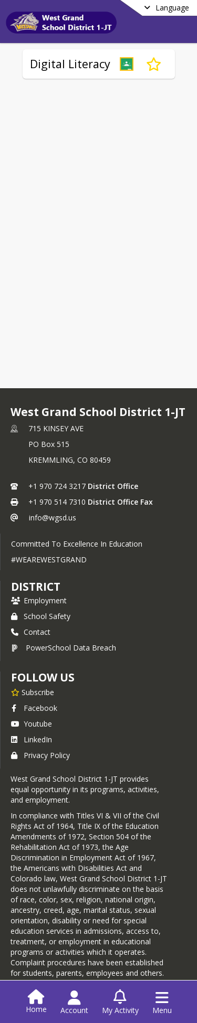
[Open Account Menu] (74, 1002)
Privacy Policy (40, 755)
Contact (30, 632)
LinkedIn (31, 739)
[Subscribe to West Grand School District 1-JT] (32, 692)
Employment (39, 600)
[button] (126, 64)
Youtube (31, 724)
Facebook (34, 708)
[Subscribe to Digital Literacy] (154, 64)
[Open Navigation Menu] (162, 1002)
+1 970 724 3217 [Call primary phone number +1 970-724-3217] (57, 486)
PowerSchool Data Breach (63, 648)
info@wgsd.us (52, 518)
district (35, 586)
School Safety (40, 616)
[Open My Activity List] (120, 1002)
